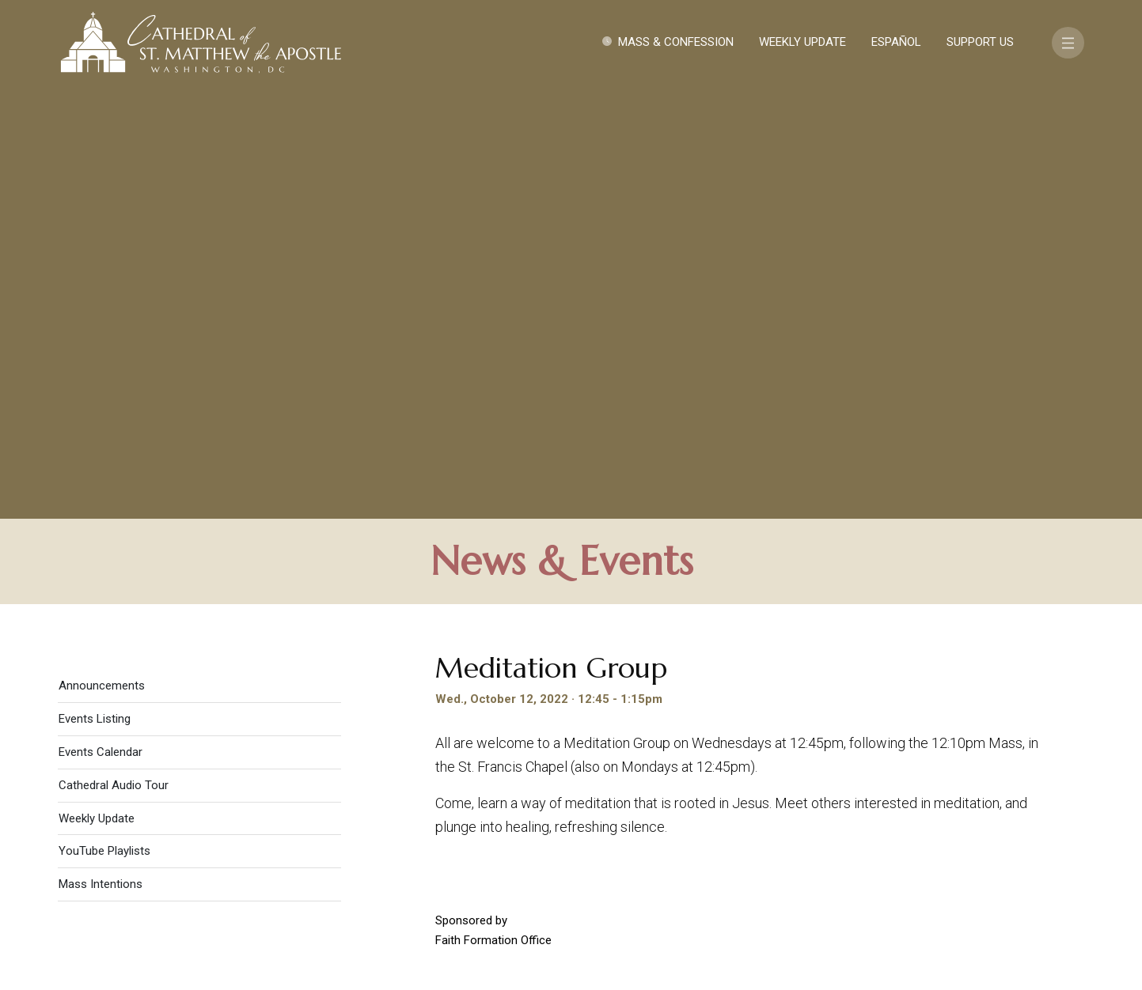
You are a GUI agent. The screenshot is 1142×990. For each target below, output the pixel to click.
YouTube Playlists (104, 426)
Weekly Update (802, 42)
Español (896, 42)
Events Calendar (100, 327)
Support (931, 822)
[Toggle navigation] (1068, 43)
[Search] (988, 867)
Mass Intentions (100, 459)
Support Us (980, 42)
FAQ (991, 822)
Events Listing (95, 294)
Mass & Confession (676, 42)
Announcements (102, 261)
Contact (852, 822)
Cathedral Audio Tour (114, 360)
